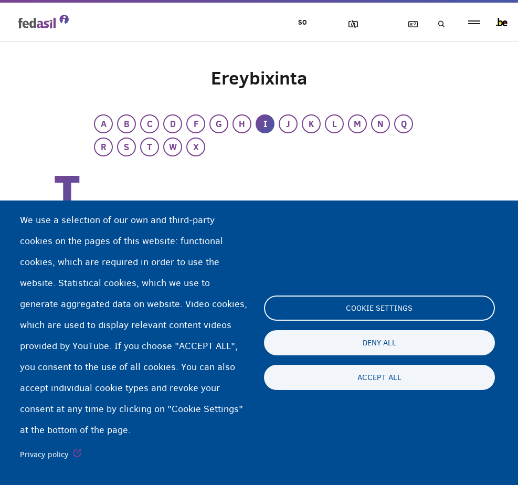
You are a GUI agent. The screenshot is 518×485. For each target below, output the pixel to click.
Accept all (379, 377)
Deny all (379, 343)
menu (474, 22)
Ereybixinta (408, 24)
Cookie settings (379, 308)
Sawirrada (348, 24)
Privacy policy (44, 454)
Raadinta (438, 24)
